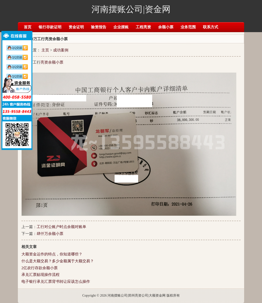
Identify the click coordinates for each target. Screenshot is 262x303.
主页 (45, 50)
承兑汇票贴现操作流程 (40, 275)
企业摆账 (121, 27)
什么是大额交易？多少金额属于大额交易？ (57, 261)
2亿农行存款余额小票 (39, 268)
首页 (27, 27)
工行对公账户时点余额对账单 (61, 227)
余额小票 (165, 27)
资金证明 (76, 27)
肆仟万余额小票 (50, 234)
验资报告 (98, 27)
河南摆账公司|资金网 (130, 9)
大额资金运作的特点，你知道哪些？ (51, 254)
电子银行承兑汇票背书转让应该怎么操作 (55, 281)
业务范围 (188, 27)
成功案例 (60, 50)
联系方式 (210, 27)
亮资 (44, 62)
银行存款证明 (50, 27)
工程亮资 (143, 27)
